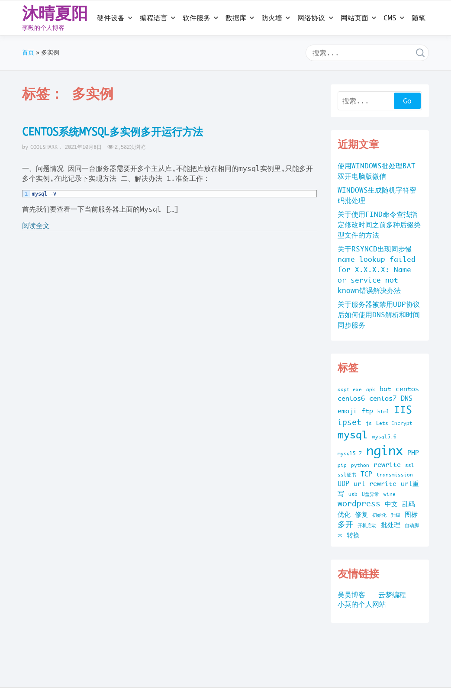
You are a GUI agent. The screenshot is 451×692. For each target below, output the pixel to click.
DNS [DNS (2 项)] (406, 398)
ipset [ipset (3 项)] (349, 422)
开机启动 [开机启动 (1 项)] (367, 525)
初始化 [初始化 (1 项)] (379, 515)
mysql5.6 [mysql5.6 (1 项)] (384, 437)
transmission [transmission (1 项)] (395, 475)
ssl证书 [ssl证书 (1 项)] (347, 475)
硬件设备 (111, 17)
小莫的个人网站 (362, 604)
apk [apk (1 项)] (370, 389)
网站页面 (354, 17)
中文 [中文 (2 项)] (391, 504)
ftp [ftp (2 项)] (367, 411)
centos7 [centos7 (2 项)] (382, 398)
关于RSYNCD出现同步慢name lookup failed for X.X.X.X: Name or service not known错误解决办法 (377, 270)
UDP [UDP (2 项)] (343, 484)
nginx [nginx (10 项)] (384, 451)
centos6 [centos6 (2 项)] (351, 398)
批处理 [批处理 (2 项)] (390, 525)
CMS (389, 17)
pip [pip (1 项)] (342, 465)
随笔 (418, 17)
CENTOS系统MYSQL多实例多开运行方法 (112, 131)
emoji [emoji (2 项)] (347, 411)
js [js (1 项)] (369, 423)
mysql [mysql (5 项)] (353, 434)
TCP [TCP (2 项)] (366, 474)
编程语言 (154, 17)
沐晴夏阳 (55, 13)
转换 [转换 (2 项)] (353, 535)
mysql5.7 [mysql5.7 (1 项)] (350, 454)
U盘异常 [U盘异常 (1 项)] (370, 494)
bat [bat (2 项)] (385, 389)
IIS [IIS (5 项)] (403, 409)
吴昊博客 (351, 594)
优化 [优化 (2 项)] (344, 514)
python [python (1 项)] (360, 465)
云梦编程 (392, 594)
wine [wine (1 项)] (389, 494)
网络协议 (311, 17)
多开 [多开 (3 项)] (345, 524)
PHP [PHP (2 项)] (413, 453)
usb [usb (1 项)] (353, 494)
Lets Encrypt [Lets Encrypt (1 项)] (394, 423)
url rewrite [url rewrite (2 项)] (375, 484)
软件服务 (196, 17)
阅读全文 (36, 225)
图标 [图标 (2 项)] (411, 514)
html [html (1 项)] (383, 412)
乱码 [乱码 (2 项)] (408, 504)
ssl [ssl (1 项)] (409, 465)
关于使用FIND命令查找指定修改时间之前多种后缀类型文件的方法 (379, 224)
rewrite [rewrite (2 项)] (387, 464)
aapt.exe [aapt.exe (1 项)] (350, 389)
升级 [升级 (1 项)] (395, 515)
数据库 (236, 17)
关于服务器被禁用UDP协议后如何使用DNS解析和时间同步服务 (379, 314)
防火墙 (271, 17)
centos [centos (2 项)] (407, 389)
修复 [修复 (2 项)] (361, 514)
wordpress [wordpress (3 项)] (359, 504)
